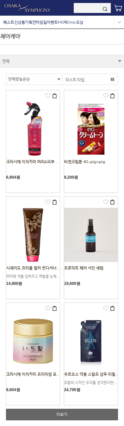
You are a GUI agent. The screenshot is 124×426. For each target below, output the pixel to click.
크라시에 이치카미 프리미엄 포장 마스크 (39, 374)
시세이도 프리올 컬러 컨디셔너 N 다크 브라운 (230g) (49, 268)
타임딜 (41, 22)
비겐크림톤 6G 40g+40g (84, 161)
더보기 (62, 414)
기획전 (30, 22)
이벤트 (52, 22)
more (119, 22)
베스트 (8, 22)
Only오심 (75, 22)
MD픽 (63, 22)
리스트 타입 (75, 79)
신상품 (19, 22)
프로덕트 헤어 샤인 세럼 (87, 268)
